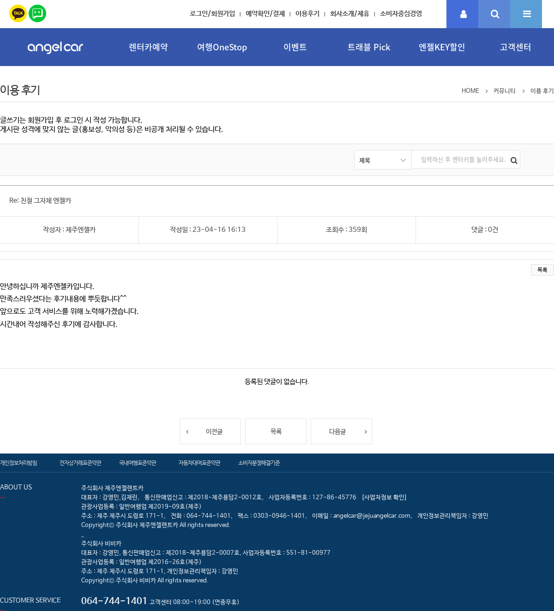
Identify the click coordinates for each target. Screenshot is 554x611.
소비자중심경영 (401, 14)
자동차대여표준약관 (199, 463)
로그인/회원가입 (212, 14)
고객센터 (515, 47)
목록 (542, 270)
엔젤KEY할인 (442, 47)
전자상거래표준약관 (80, 463)
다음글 (348, 431)
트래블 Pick (369, 47)
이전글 (204, 431)
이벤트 (295, 47)
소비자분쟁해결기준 (259, 463)
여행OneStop (222, 47)
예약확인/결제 (265, 14)
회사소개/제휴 (349, 14)
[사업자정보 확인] (384, 497)
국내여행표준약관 (137, 463)
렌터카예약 (148, 47)
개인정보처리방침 (18, 463)
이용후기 (307, 14)
